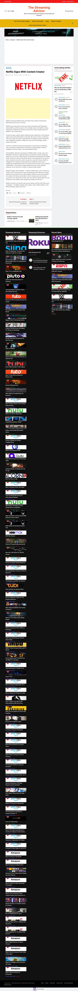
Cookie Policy (59, 983)
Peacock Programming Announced (15, 544)
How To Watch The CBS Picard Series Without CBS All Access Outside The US (14, 703)
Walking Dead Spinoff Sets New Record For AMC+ (41, 218)
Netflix (7, 265)
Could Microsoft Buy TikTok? (14, 422)
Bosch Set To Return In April (13, 721)
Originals (8, 68)
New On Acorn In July (11, 479)
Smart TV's (8, 255)
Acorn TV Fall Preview (12, 821)
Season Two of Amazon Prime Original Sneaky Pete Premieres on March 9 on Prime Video (15, 895)
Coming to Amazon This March (14, 730)
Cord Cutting (57, 85)
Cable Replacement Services (63, 112)
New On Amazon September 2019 (15, 684)
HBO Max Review (10, 536)
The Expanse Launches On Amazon (15, 581)
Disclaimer (52, 983)
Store (47, 21)
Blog (42, 983)
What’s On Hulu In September (14, 413)
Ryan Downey (10, 75)
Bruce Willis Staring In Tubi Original (15, 367)
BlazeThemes (7, 984)
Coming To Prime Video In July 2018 (16, 848)
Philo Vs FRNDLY (10, 348)
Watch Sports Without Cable (37, 25)
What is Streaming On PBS (13, 450)
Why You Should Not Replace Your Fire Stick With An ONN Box (62, 89)
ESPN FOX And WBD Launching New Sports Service (64, 140)
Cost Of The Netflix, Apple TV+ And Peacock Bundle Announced (65, 133)
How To (67, 159)
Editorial (63, 85)
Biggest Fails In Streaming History (15, 320)
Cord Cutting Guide (37, 21)
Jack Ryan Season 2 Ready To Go (15, 668)
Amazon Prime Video (10, 293)
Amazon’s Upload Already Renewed (15, 562)
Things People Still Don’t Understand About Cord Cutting (65, 148)
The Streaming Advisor (39, 9)
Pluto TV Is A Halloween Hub (13, 271)
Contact (64, 1)
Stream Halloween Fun (12, 385)
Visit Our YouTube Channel (22, 21)
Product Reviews (56, 21)
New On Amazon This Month (13, 856)
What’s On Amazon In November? (15, 803)
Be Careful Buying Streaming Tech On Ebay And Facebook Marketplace (40, 262)
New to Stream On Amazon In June (15, 693)
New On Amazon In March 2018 (14, 865)
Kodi (16, 966)
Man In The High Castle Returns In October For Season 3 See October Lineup (15, 831)
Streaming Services (15, 255)
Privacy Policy (70, 1)
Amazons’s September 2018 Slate (15, 840)
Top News (68, 129)
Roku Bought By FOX (35, 252)
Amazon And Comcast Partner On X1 (16, 775)
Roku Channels (17, 350)
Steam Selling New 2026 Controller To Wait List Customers (39, 269)
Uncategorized (36, 258)
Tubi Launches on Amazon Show (15, 589)
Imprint (46, 983)
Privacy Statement (68, 983)
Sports (67, 122)
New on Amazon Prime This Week (15, 487)
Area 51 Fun (9, 676)
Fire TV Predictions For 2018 (14, 913)
